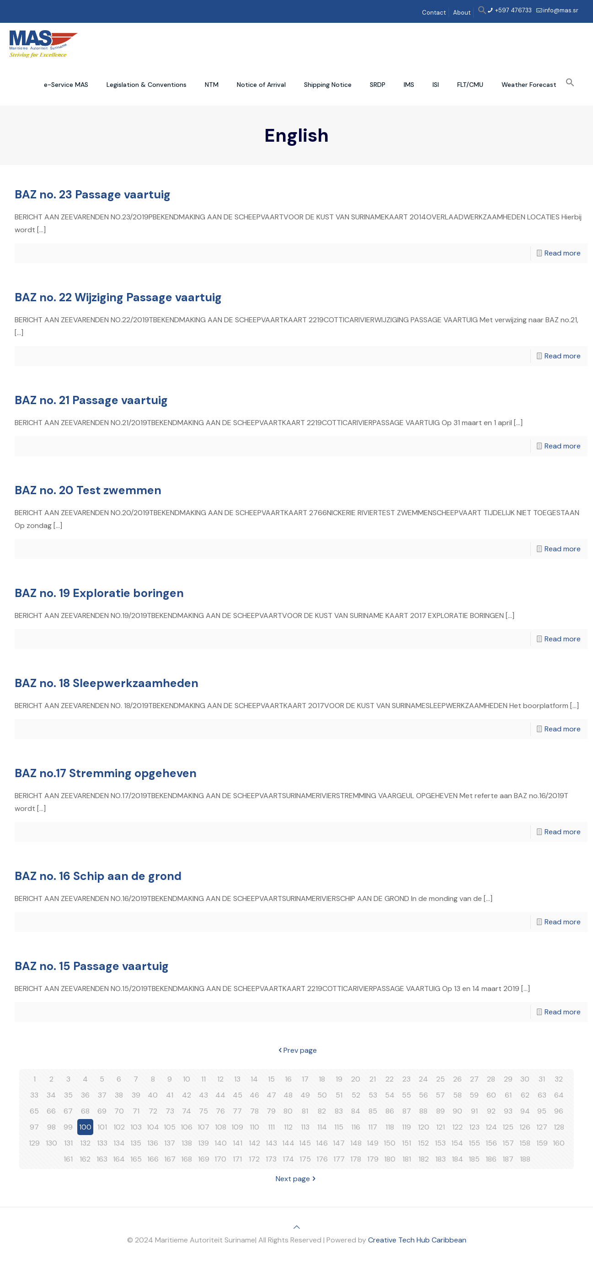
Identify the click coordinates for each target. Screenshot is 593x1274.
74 (186, 1111)
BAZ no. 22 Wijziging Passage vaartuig (118, 297)
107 (203, 1127)
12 (220, 1079)
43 (203, 1095)
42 (186, 1095)
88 (423, 1111)
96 (558, 1111)
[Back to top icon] (296, 1227)
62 (525, 1095)
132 (85, 1143)
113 (305, 1127)
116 (355, 1127)
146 (322, 1143)
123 (474, 1127)
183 (440, 1159)
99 (68, 1127)
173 (271, 1159)
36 (85, 1095)
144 (288, 1143)
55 (406, 1095)
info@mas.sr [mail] (560, 10)
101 (102, 1127)
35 (68, 1095)
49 (305, 1095)
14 (254, 1079)
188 (525, 1159)
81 (305, 1111)
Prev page (296, 1050)
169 (203, 1159)
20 (355, 1079)
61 (508, 1095)
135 (135, 1143)
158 (524, 1143)
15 (271, 1079)
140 (220, 1143)
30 (524, 1079)
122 (457, 1127)
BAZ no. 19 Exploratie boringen (99, 593)
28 (491, 1079)
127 (541, 1127)
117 (372, 1127)
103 (136, 1127)
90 (457, 1111)
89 (440, 1111)
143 (271, 1143)
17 (305, 1079)
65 (34, 1111)
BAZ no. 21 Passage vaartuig (91, 400)
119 (406, 1127)
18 (322, 1079)
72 (153, 1111)
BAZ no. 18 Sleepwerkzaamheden (106, 683)
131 (68, 1143)
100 (85, 1127)
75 (203, 1111)
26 (457, 1079)
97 (34, 1127)
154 (457, 1143)
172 (254, 1159)
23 (406, 1079)
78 (254, 1111)
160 (559, 1143)
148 (356, 1143)
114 (322, 1127)
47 (271, 1095)
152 (423, 1143)
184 (457, 1159)
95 (541, 1111)
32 (559, 1079)
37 (102, 1095)
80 (288, 1111)
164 (119, 1159)
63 (542, 1095)
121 (440, 1127)
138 (187, 1143)
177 (339, 1159)
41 (169, 1095)
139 (203, 1143)
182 (423, 1159)
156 (491, 1143)
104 (153, 1127)
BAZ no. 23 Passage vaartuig (93, 194)
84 (355, 1111)
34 (51, 1095)
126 (524, 1127)
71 (136, 1111)
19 (339, 1079)
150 (389, 1143)
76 (220, 1111)
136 (152, 1143)
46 (254, 1095)
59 (474, 1095)
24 (423, 1079)
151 (406, 1143)
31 (542, 1079)
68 (85, 1111)
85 (373, 1111)
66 (51, 1111)
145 (305, 1143)
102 (119, 1127)
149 (373, 1143)
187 (507, 1159)
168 (186, 1159)
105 (170, 1127)
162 (85, 1159)
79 (271, 1111)
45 (237, 1095)
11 (203, 1079)
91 (474, 1111)
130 (51, 1143)
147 (339, 1143)
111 (271, 1127)
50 (322, 1095)
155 (474, 1143)
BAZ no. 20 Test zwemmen (88, 490)
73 (170, 1111)
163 (101, 1159)
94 (525, 1111)
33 (34, 1095)
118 (389, 1127)
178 (355, 1159)
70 (119, 1111)
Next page (296, 1178)
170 (220, 1159)
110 (254, 1127)
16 (288, 1079)
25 (440, 1079)
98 (51, 1127)
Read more (563, 253)
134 (119, 1143)
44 (220, 1095)
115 (338, 1127)
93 (508, 1111)
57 (440, 1095)
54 (390, 1095)
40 (153, 1095)
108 (220, 1127)
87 (406, 1111)
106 (186, 1127)
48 (288, 1095)
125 (507, 1127)
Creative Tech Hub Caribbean (417, 1240)
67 (68, 1111)
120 (423, 1127)
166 (153, 1159)
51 (339, 1095)
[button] (482, 12)
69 (102, 1111)
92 (491, 1111)
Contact (434, 12)
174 (288, 1159)
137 (169, 1143)
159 (542, 1143)
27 (474, 1079)
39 (136, 1095)
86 (389, 1111)
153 (440, 1143)
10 (186, 1079)
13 (237, 1079)
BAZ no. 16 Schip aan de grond (98, 876)
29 (508, 1079)
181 (406, 1159)
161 (68, 1159)
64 (559, 1095)
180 (389, 1159)
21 (372, 1079)
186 (491, 1159)
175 (305, 1159)
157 (508, 1143)
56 (423, 1095)
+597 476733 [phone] (513, 10)
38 (119, 1095)
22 (389, 1079)
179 (373, 1159)
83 (339, 1111)
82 (322, 1111)
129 (34, 1143)
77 (237, 1111)
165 (136, 1159)
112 (288, 1127)
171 (237, 1159)
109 (237, 1127)
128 (559, 1127)
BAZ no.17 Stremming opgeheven (106, 773)
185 (474, 1159)
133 (102, 1143)
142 (254, 1143)
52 (356, 1095)
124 (491, 1127)
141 (237, 1143)
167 (170, 1159)
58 (457, 1095)
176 (322, 1159)
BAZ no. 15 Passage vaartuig (92, 966)
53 (373, 1095)
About (461, 12)
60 (491, 1095)
